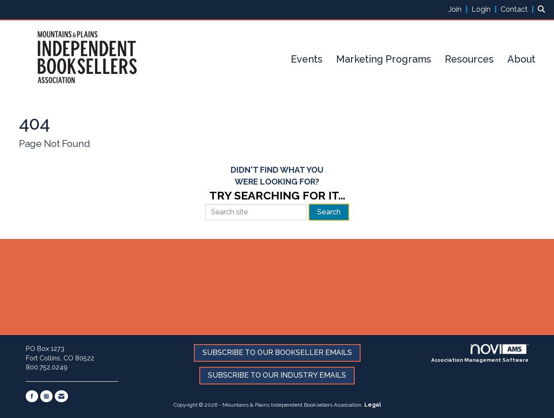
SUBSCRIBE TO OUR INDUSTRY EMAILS (277, 375)
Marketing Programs (383, 59)
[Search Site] (542, 9)
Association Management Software (480, 353)
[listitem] (459, 9)
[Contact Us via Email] (61, 396)
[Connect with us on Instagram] (46, 396)
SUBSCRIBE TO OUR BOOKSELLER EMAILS (277, 352)
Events (307, 59)
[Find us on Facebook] (32, 396)
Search (329, 212)
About (521, 59)
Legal (372, 405)
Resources (469, 59)
